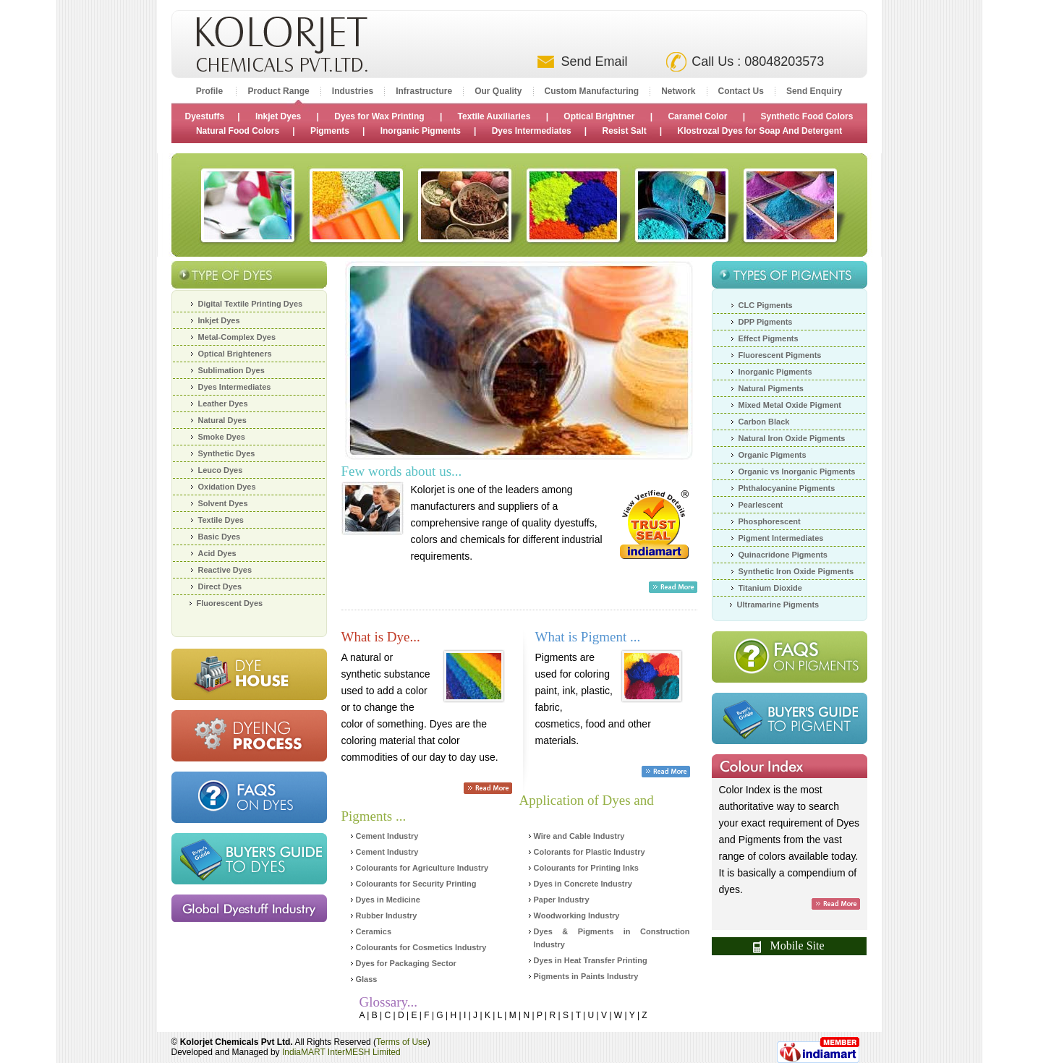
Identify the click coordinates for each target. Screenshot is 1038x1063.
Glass (367, 979)
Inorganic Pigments (420, 131)
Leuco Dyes (220, 470)
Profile (211, 91)
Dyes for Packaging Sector (406, 963)
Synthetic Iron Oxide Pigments (796, 571)
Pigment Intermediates (781, 538)
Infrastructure (424, 91)
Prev (367, 361)
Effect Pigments (769, 338)
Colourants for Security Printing (416, 883)
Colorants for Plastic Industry (589, 852)
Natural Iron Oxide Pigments (792, 438)
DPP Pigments (766, 321)
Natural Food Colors (237, 131)
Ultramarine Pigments (778, 604)
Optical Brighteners (235, 353)
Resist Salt (624, 131)
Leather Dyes (223, 403)
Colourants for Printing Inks (586, 867)
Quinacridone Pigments (783, 554)
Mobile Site (788, 946)
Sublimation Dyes (231, 370)
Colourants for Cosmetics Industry (421, 947)
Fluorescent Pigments (780, 355)
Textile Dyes (221, 520)
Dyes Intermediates (531, 131)
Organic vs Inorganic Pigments (797, 471)
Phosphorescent (770, 521)
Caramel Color (697, 116)
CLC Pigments (766, 305)
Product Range (278, 91)
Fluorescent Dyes (230, 603)
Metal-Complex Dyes (237, 337)
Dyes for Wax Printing (379, 116)
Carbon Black (764, 421)
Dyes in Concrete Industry (583, 883)
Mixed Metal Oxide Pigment (790, 405)
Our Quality (498, 91)
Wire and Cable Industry (579, 836)
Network (678, 91)
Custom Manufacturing (592, 91)
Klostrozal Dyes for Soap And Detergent (760, 131)
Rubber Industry (386, 915)
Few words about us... (401, 471)
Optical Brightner (598, 116)
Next (671, 361)
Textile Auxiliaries (495, 116)
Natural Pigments (771, 388)
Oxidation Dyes (227, 486)
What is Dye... (380, 636)
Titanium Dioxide (770, 588)
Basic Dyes (219, 536)
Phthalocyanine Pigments (787, 488)
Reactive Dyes (225, 569)
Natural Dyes (222, 420)
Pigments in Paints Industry (586, 976)
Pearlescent (761, 504)
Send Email (594, 61)
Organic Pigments (773, 455)
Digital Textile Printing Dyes (250, 303)
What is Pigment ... (588, 636)
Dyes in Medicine (388, 899)
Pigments (329, 131)
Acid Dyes (217, 553)
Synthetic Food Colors (806, 116)
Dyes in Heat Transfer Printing (590, 960)
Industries (352, 91)
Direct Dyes (220, 586)
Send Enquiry (814, 91)
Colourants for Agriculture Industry (422, 867)
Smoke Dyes (221, 436)
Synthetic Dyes (226, 453)
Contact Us (741, 91)
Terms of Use (401, 1042)
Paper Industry (562, 899)
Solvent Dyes (223, 503)
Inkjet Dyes (278, 116)
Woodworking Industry (577, 915)
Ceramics (374, 931)
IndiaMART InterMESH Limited (341, 1052)
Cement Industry (387, 836)
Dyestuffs (205, 116)
